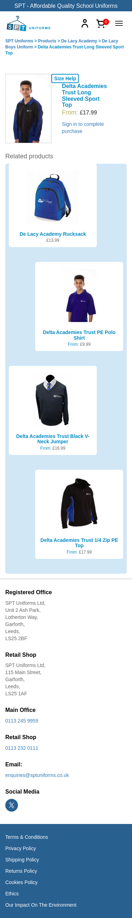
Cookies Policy (21, 882)
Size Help (65, 78)
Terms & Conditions (26, 837)
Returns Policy (21, 871)
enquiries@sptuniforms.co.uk (37, 775)
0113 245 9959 (21, 721)
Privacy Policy (20, 848)
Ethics (12, 893)
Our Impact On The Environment (40, 905)
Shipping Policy (22, 860)
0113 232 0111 (21, 748)
